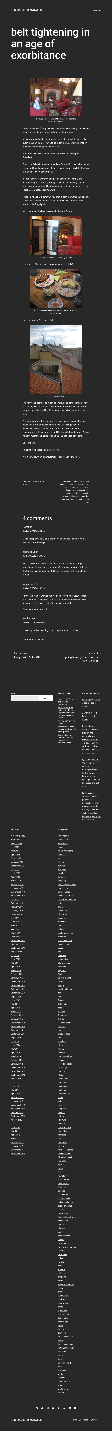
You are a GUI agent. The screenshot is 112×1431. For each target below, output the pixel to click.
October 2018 (17, 903)
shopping (62, 1277)
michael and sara (65, 1150)
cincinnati (62, 922)
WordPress (96, 1420)
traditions (62, 1351)
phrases (61, 1228)
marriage (62, 1135)
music (60, 1168)
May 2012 (15, 1131)
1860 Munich (63, 836)
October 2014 (17, 1030)
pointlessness (64, 1236)
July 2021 (15, 869)
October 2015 (17, 989)
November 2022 (18, 836)
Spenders (74, 499)
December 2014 (18, 1023)
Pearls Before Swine (67, 1217)
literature (62, 1120)
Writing (61, 1393)
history (61, 1049)
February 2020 (17, 884)
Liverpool (64, 496)
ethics (60, 981)
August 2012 (16, 1120)
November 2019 (18, 895)
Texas (60, 1325)
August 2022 (16, 843)
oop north (66, 499)
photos (61, 1224)
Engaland (62, 970)
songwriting (63, 1303)
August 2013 (16, 1079)
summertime (63, 1314)
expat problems (65, 989)
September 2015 (18, 993)
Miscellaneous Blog (66, 1157)
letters (61, 1116)
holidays (61, 1052)
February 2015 (17, 1015)
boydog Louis (64, 892)
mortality (62, 1161)
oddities (61, 1191)
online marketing (65, 1202)
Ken (26, 484)
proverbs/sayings (65, 1243)
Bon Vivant (69, 484)
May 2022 (15, 851)
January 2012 (17, 1146)
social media (63, 1295)
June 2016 (15, 959)
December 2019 (18, 892)
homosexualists (65, 1056)
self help (62, 1273)
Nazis (60, 1172)
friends (61, 1019)
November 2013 (18, 1071)
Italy (60, 1101)
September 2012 (18, 1116)
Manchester (80, 496)
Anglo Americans (65, 851)
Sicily (60, 1280)
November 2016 (18, 940)
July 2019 (15, 899)
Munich (61, 1165)
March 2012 (16, 1138)
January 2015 (17, 1019)
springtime (62, 1310)
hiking (60, 1045)
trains (60, 1355)
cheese (61, 907)
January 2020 (17, 888)
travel (60, 1359)
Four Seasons (83, 490)
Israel (60, 1097)
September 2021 (18, 866)
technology (63, 1322)
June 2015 (15, 1000)
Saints (61, 1266)
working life (63, 1389)
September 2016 (18, 948)
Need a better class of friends (91, 702)
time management (66, 1344)
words (60, 1385)
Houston (62, 1060)
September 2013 (18, 1075)
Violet (60, 1366)
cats (60, 903)
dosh (87, 484)
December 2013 (18, 1067)
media (61, 1138)
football (61, 1011)
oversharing (63, 1213)
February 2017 (17, 937)
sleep (60, 1288)
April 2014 (15, 1052)
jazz (60, 1105)
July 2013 (15, 1082)
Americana (63, 843)
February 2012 (17, 1142)
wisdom (61, 1378)
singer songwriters (66, 1284)
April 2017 (15, 929)
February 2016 (17, 974)
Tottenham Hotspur (66, 1348)
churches (62, 918)
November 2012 (18, 1109)
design (61, 948)
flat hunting (63, 1004)
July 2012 (15, 1123)
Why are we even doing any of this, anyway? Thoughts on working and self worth (66, 712)
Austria (61, 862)
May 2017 (15, 925)
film (59, 996)
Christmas (62, 914)
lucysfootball (30, 584)
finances (78, 481)
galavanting (70, 493)
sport (60, 1307)
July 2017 (15, 918)
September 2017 (18, 914)
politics (61, 1239)
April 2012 (15, 1135)
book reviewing (64, 888)
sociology (62, 1299)
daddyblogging (64, 944)
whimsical (62, 1370)
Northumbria (63, 1187)
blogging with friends (67, 884)
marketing (62, 1131)
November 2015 (18, 985)
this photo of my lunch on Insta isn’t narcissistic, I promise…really (66, 739)
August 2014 (16, 1037)
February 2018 (17, 907)
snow (60, 1292)
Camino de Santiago (67, 899)
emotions (62, 967)
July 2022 (15, 847)
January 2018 (17, 910)
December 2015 (18, 981)
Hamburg (62, 1041)
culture (61, 929)
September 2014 (18, 1034)
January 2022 (17, 862)
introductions (64, 1094)
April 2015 (15, 1008)
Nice (87, 496)
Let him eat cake (82, 493)
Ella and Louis (64, 963)
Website (97, 10)
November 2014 (18, 1026)
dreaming (62, 955)
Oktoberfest (63, 1194)
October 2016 (17, 944)
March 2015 (16, 1011)
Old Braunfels (64, 1198)
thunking (86, 481)
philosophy (63, 1221)
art (59, 858)
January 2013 (17, 1101)
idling (60, 1075)
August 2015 (16, 996)
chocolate (62, 910)
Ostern (61, 1209)
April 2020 (15, 877)
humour (61, 1071)
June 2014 (15, 1045)
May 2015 (15, 1004)
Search (14, 693)
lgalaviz (85, 759)
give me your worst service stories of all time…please (67, 729)
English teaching (65, 978)
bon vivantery (79, 484)
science (61, 1269)
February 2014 (17, 1060)
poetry (61, 1232)
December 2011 (18, 1150)
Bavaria (61, 877)
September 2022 (18, 839)
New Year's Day (64, 1179)
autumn (61, 866)
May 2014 (15, 1049)
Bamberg (62, 869)
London (72, 496)
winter (60, 1374)
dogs (60, 952)
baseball (61, 873)
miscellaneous (64, 1153)
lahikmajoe (87, 699)
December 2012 (18, 1105)
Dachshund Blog (65, 940)
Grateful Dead (64, 1034)
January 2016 (17, 978)
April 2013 (15, 1094)
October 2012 (17, 1112)
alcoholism (63, 839)
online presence (65, 1206)
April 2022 (15, 854)
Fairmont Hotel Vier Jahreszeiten (76, 487)
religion (61, 1258)
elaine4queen (30, 551)
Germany (62, 1026)
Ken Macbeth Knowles (26, 9)
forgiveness (63, 1015)
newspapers (63, 1183)
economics (63, 959)
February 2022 (17, 858)
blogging (62, 880)
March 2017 (16, 933)
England (61, 974)
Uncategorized (64, 1363)
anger (60, 847)
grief (60, 1037)
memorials (62, 1142)
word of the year (65, 1381)
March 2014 (16, 1056)
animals (61, 854)
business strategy (66, 895)
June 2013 (15, 1086)
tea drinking (63, 1318)
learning (61, 1112)
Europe (61, 985)
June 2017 (15, 922)
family (60, 993)
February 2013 (17, 1097)
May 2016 (15, 963)
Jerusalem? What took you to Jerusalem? (65, 701)
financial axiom (72, 490)
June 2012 (15, 1127)
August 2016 (16, 952)
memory (61, 1146)
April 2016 (15, 967)
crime (60, 925)
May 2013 (15, 1090)
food (60, 1008)
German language (66, 1023)
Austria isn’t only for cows (66, 722)
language (62, 1109)
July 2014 (15, 1041)
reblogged (62, 1254)
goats (60, 1030)
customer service (65, 933)
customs (62, 937)
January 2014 (17, 1064)
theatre (61, 1329)
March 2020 (16, 880)
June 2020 (15, 873)
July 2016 (15, 955)
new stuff (62, 1176)
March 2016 (16, 970)
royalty (61, 1262)
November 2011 (18, 1153)
